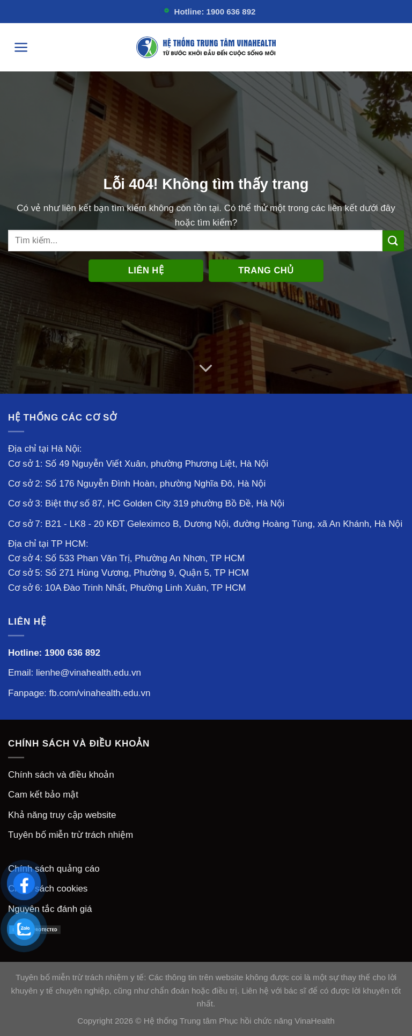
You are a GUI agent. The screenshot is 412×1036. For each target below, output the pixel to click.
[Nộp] (393, 240)
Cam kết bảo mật (43, 794)
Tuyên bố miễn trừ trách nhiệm (70, 835)
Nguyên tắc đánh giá (50, 909)
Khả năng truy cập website (62, 815)
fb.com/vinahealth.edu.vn (100, 693)
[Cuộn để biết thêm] (206, 368)
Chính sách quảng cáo (54, 869)
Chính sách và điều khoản (61, 775)
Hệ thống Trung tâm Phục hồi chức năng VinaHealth (239, 1020)
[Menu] (21, 47)
